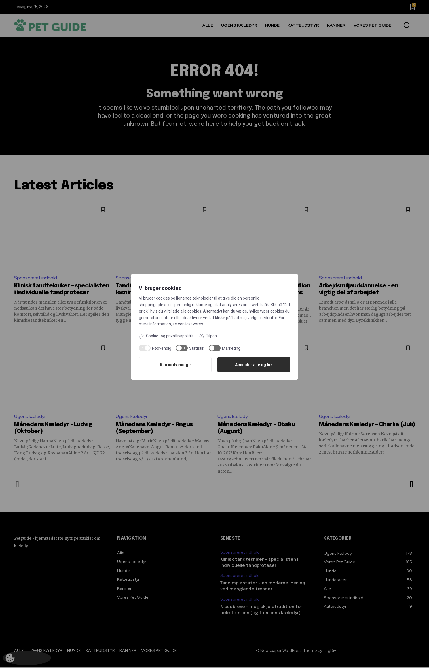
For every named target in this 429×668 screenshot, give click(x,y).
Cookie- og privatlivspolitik (166, 336)
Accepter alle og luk (254, 364)
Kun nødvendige (175, 364)
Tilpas (208, 336)
